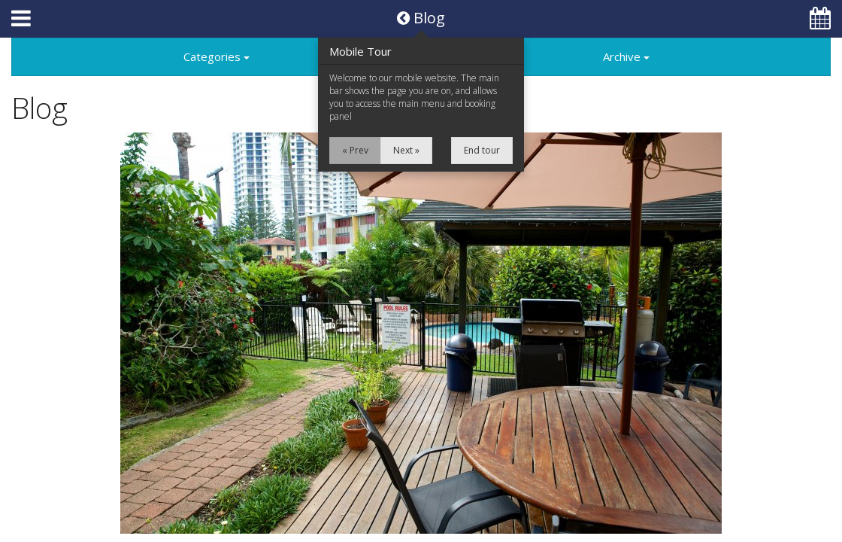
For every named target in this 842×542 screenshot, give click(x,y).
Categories (216, 56)
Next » (406, 150)
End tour (482, 150)
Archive (626, 56)
